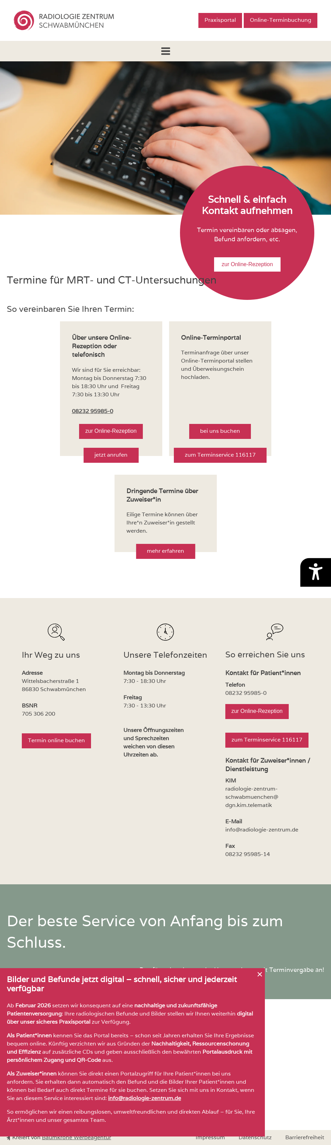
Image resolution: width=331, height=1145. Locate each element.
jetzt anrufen (110, 454)
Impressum (210, 1137)
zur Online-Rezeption (247, 264)
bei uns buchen (220, 430)
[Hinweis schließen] (260, 974)
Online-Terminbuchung (280, 20)
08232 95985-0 (92, 411)
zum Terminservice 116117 (220, 454)
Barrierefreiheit (304, 1137)
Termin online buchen (56, 740)
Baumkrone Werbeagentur (76, 1137)
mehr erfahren (165, 550)
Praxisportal (220, 20)
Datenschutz (255, 1137)
